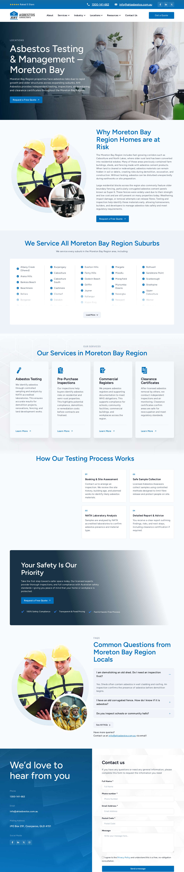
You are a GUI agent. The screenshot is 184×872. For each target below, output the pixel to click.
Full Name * (107, 781)
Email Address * (110, 806)
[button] (92, 315)
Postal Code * (108, 818)
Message (106, 831)
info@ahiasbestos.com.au (122, 736)
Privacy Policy (123, 858)
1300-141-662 (18, 796)
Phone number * (110, 794)
